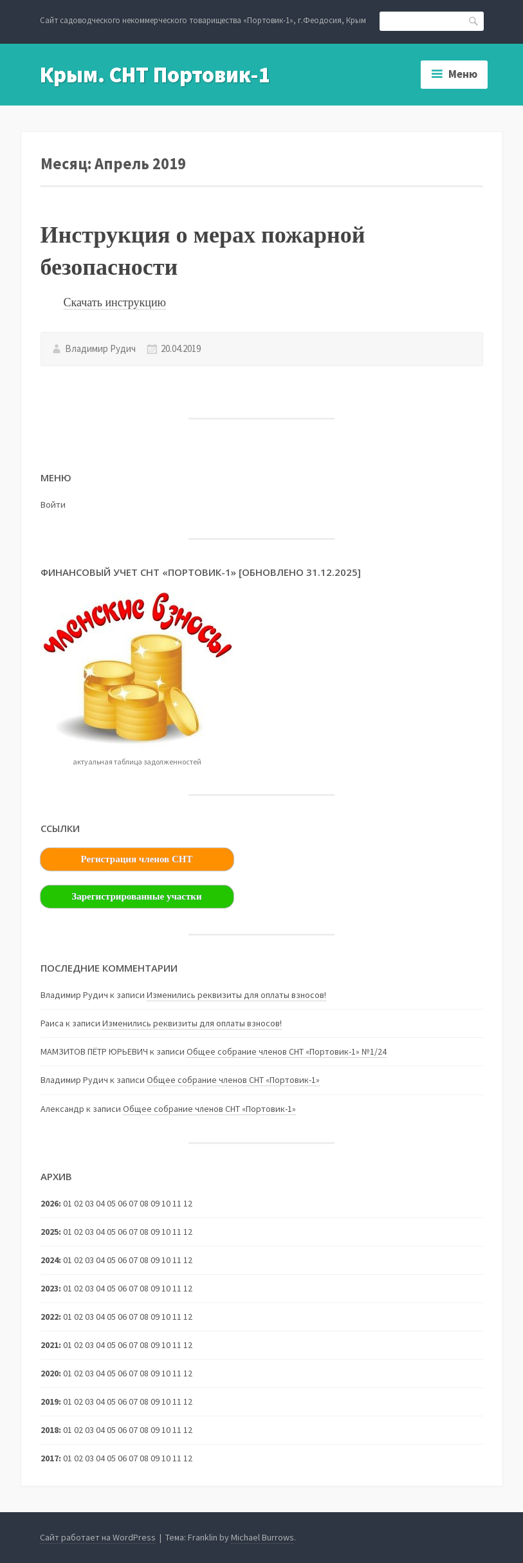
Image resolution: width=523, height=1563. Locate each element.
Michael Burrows (262, 1537)
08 (144, 1260)
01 (67, 1203)
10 (165, 1373)
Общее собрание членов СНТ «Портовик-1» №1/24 (287, 1051)
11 (176, 1260)
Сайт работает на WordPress (98, 1537)
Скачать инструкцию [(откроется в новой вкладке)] (115, 302)
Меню (462, 74)
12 (187, 1260)
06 (122, 1345)
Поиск (474, 20)
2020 (50, 1373)
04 (100, 1260)
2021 (50, 1345)
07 (133, 1231)
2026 (50, 1203)
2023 (50, 1288)
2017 (50, 1458)
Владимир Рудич (100, 348)
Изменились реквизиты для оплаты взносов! (236, 995)
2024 (50, 1260)
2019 (50, 1401)
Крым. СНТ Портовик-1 (155, 74)
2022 (50, 1316)
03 (89, 1288)
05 (111, 1345)
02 (78, 1260)
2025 (50, 1231)
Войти (53, 504)
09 (155, 1316)
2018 (50, 1430)
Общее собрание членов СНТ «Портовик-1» (233, 1080)
